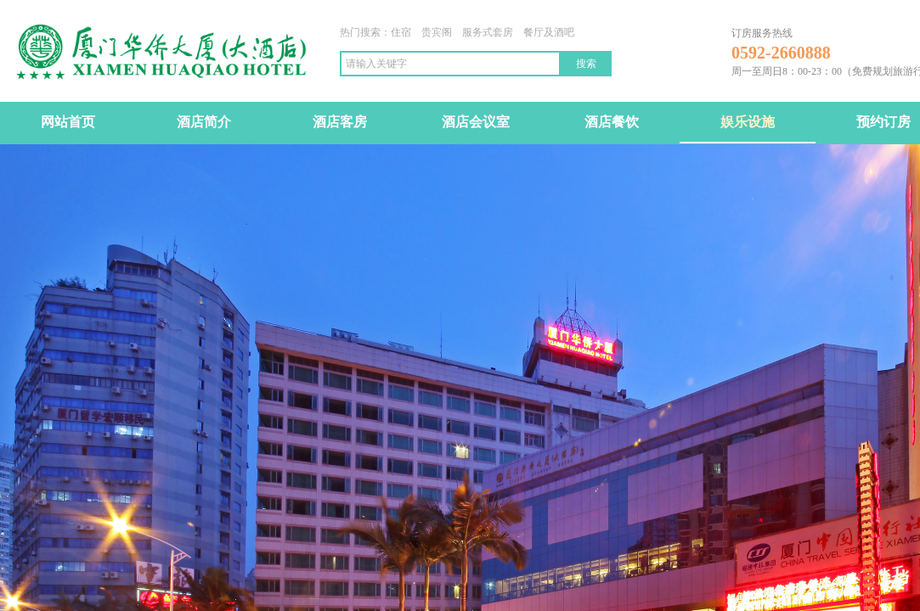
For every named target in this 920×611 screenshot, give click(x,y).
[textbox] (450, 63)
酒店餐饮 (611, 122)
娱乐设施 (747, 122)
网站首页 (68, 122)
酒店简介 (204, 122)
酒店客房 (340, 122)
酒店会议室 (476, 122)
